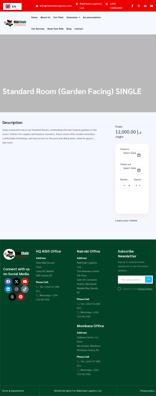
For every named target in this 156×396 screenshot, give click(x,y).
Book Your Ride (55, 28)
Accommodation (92, 17)
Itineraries (73, 17)
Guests (137, 179)
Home (34, 17)
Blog (69, 28)
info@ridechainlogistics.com (56, 5)
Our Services (37, 28)
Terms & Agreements (13, 390)
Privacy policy (147, 390)
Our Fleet (58, 17)
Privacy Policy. (145, 288)
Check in (124, 149)
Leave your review (128, 220)
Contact (78, 28)
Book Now (132, 199)
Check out (125, 164)
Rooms (124, 179)
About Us (45, 17)
